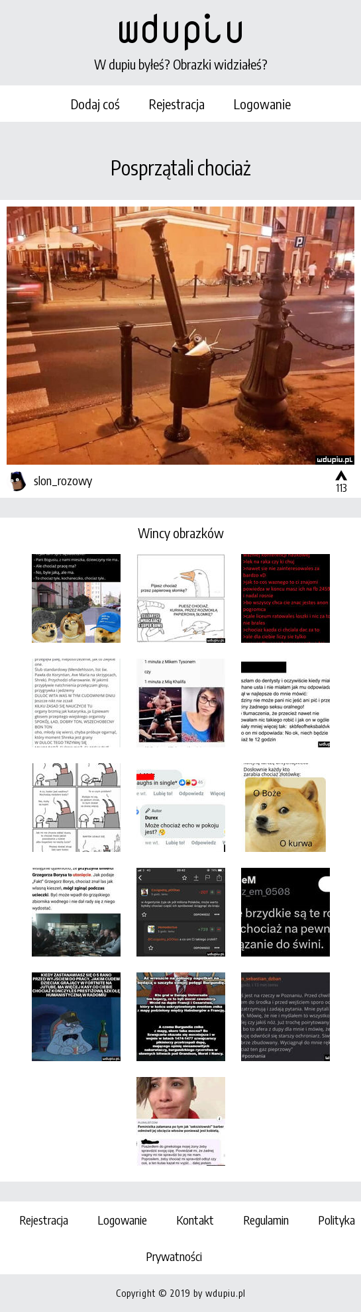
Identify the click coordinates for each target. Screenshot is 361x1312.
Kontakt (195, 1219)
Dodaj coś (95, 103)
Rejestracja (177, 103)
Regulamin (266, 1219)
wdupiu (180, 28)
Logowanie (262, 103)
